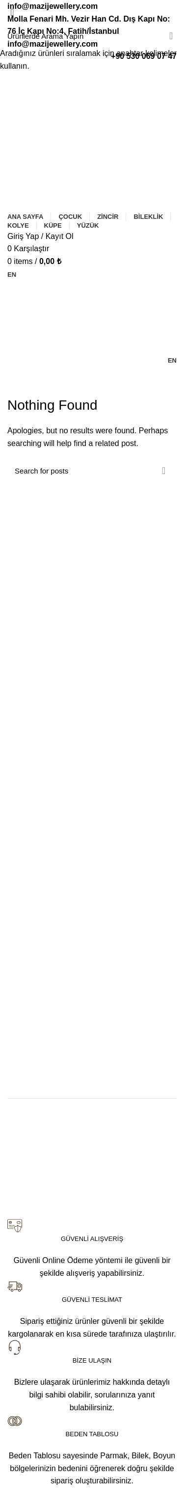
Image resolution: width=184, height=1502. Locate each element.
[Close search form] (12, 12)
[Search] (92, 36)
